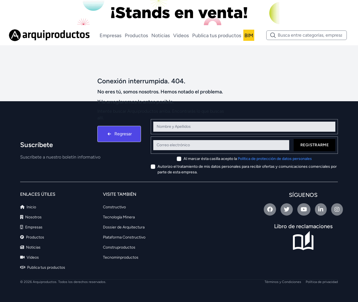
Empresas (110, 35)
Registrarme (314, 145)
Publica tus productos (216, 35)
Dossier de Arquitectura (124, 227)
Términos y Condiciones (283, 282)
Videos (181, 35)
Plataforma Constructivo (124, 237)
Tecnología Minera (119, 217)
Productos (136, 35)
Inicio (28, 207)
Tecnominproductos (120, 257)
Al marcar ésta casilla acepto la (247, 158)
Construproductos (119, 247)
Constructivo (114, 207)
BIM (248, 35)
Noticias (160, 35)
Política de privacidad (322, 282)
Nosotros (31, 217)
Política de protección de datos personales (275, 158)
